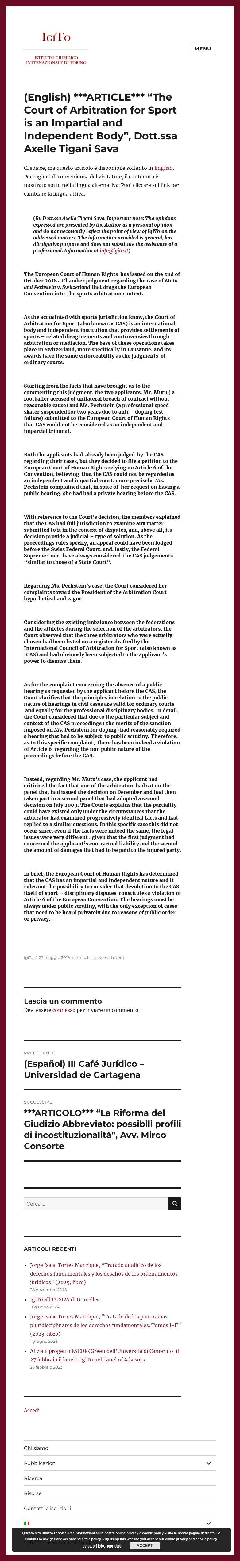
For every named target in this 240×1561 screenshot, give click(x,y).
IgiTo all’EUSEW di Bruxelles (64, 1299)
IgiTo (28, 957)
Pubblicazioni (40, 1463)
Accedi (32, 1410)
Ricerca (33, 1478)
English (163, 168)
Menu (203, 49)
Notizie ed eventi (108, 957)
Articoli (82, 957)
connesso (63, 1010)
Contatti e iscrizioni (47, 1508)
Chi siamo (36, 1448)
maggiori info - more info (102, 1545)
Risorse (33, 1493)
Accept (145, 1546)
